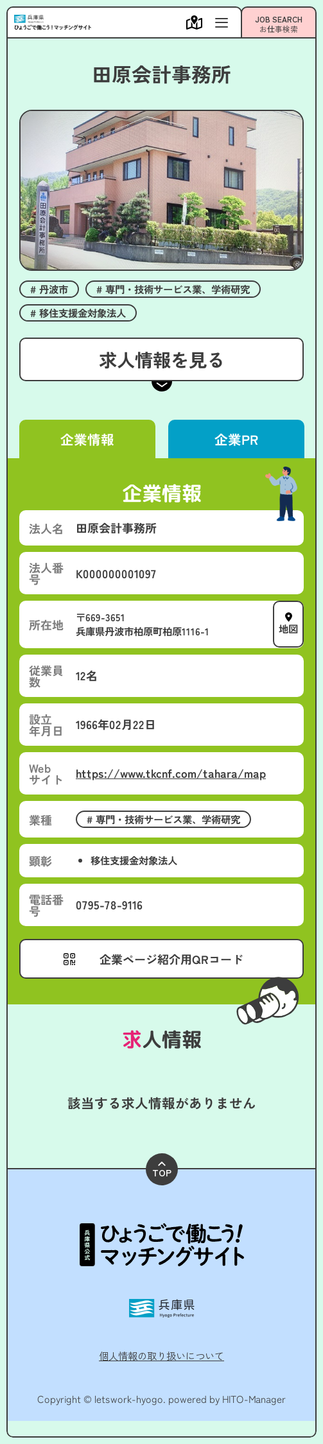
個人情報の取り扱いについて (161, 1355)
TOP (161, 1170)
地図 (288, 629)
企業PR (236, 439)
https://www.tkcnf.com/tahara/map (171, 772)
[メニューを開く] (197, 22)
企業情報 (87, 439)
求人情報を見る (161, 359)
